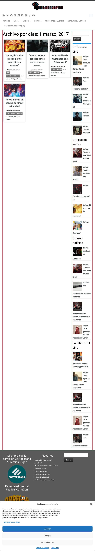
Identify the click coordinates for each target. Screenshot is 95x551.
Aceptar (47, 529)
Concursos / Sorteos (77, 21)
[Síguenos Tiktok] (30, 15)
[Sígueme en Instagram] (16, 15)
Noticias (6, 21)
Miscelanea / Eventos (54, 21)
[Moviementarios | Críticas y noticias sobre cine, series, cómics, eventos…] (47, 6)
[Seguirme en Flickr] (23, 15)
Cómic (37, 21)
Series (26, 21)
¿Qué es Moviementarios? (43, 460)
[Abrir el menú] (91, 15)
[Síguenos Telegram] (27, 15)
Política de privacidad (42, 477)
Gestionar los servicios (12, 522)
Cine (16, 21)
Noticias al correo (40, 468)
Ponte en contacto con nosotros (45, 480)
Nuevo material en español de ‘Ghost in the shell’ (14, 103)
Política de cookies (42, 548)
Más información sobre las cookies (46, 466)
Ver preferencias (47, 542)
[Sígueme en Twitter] (8, 15)
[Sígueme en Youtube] (34, 15)
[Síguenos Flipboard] (19, 15)
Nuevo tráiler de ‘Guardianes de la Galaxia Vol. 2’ (60, 58)
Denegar (47, 536)
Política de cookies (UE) (14, 26)
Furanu (19, 79)
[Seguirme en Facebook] (12, 15)
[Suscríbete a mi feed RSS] (4, 15)
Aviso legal (55, 548)
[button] (91, 504)
